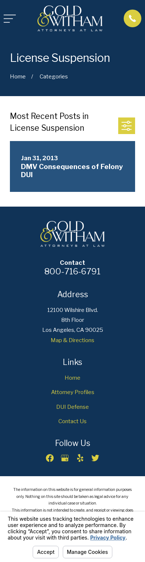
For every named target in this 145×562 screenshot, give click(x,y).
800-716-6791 (72, 271)
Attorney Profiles (72, 392)
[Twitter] (95, 458)
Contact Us (72, 421)
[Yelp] (80, 458)
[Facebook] (50, 458)
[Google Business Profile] (65, 458)
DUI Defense (72, 406)
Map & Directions (72, 340)
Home (72, 377)
